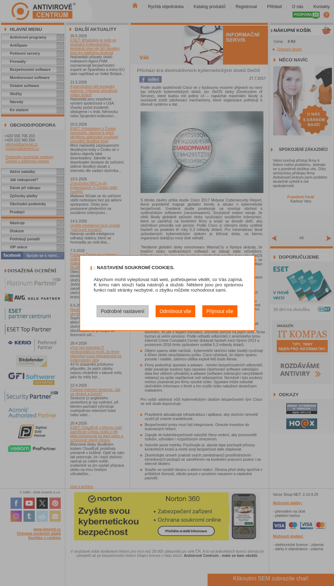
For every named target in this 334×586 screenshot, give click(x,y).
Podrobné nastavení (122, 311)
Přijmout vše (220, 311)
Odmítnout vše (175, 311)
